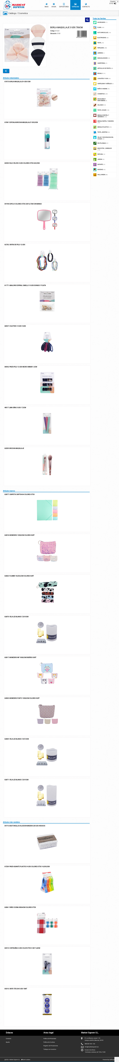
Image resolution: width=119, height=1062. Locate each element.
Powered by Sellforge (109, 1059)
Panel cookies (25, 1059)
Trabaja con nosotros (49, 1049)
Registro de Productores (50, 1045)
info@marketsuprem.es (92, 1047)
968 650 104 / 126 (90, 1044)
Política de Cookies (49, 1042)
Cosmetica (23, 13)
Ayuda (8, 1042)
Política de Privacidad (49, 1038)
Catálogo (12, 13)
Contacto (8, 1038)
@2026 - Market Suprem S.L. (12, 1059)
